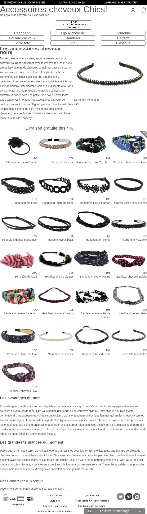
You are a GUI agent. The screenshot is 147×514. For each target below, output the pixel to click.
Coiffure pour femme (55, 506)
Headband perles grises (128, 298)
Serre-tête (22, 43)
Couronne (123, 33)
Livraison (55, 501)
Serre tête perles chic (55, 339)
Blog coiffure (18, 504)
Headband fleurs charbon (92, 188)
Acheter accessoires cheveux (55, 511)
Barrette (123, 38)
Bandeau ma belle (18, 188)
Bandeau (73, 38)
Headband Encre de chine (55, 188)
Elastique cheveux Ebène (18, 147)
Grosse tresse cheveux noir (128, 188)
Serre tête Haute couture (18, 339)
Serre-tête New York (128, 225)
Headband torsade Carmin (55, 298)
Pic (72, 43)
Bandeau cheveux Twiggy (128, 261)
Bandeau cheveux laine (92, 506)
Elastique (123, 43)
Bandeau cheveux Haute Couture (92, 300)
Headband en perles (92, 225)
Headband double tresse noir (18, 225)
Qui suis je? (92, 495)
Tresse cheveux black (55, 225)
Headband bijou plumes (55, 261)
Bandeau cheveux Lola (18, 376)
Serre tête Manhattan (128, 339)
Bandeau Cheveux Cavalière (92, 147)
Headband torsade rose (92, 339)
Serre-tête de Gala (18, 261)
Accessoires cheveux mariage (92, 501)
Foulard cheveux (22, 38)
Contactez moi (55, 495)
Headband (22, 33)
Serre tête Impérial (55, 147)
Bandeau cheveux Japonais (18, 298)
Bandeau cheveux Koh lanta (128, 147)
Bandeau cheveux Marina (92, 261)
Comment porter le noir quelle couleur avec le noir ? (33, 488)
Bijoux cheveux (73, 33)
